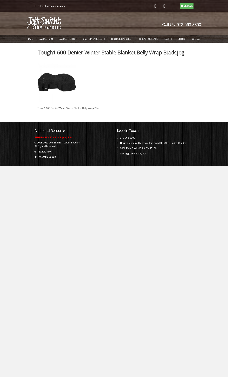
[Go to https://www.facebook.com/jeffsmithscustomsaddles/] (155, 6)
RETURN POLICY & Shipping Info (53, 137)
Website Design (47, 157)
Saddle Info (45, 151)
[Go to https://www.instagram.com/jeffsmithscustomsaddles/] (164, 6)
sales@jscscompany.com (51, 6)
